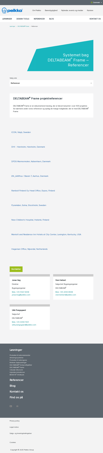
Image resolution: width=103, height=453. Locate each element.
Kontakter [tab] (16, 269)
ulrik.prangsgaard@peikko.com (24, 325)
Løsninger (7, 19)
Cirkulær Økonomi (16, 370)
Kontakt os (95, 19)
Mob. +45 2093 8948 (64, 292)
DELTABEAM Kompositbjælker (21, 365)
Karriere (90, 10)
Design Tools (23, 19)
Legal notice (14, 427)
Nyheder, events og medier (72, 10)
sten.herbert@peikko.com (65, 295)
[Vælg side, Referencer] (51, 83)
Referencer (39, 19)
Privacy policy (15, 421)
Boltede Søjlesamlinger (18, 363)
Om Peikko (36, 10)
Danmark (96, 2)
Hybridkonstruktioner (17, 372)
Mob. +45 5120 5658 (20, 292)
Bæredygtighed (51, 10)
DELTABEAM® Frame (23, 26)
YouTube (11, 405)
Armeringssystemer (16, 358)
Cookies (13, 442)
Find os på (16, 397)
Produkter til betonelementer (20, 355)
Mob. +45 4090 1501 (20, 322)
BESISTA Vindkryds (17, 375)
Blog (51, 19)
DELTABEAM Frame (17, 367)
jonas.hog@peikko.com (21, 295)
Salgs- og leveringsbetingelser (21, 433)
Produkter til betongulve (18, 360)
